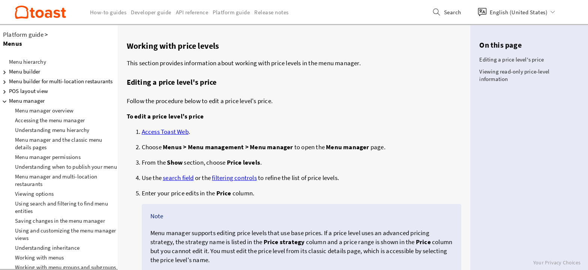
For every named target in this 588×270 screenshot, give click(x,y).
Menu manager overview (44, 110)
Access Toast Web (165, 132)
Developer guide (151, 12)
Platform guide (23, 34)
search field (178, 178)
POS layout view (24, 91)
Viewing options (34, 193)
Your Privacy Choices (556, 262)
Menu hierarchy (27, 61)
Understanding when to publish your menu (66, 166)
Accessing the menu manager (50, 120)
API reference (192, 12)
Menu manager (22, 101)
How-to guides (108, 12)
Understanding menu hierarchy (52, 130)
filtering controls (234, 178)
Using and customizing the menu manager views (65, 234)
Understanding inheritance (47, 247)
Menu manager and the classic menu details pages (58, 143)
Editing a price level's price (511, 59)
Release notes (271, 12)
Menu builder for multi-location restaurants (56, 81)
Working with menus (39, 257)
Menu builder (20, 71)
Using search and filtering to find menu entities (61, 207)
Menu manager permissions (48, 156)
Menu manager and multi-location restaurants (56, 180)
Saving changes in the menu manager (60, 220)
